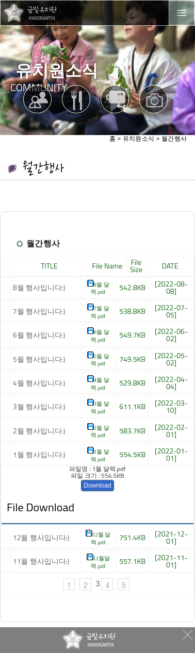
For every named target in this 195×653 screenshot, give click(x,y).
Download (97, 485)
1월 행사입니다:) (39, 454)
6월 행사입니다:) (39, 334)
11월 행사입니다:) (41, 561)
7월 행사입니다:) (39, 311)
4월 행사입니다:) (39, 382)
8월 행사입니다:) (39, 287)
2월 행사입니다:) (39, 430)
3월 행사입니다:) (39, 406)
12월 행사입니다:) (41, 537)
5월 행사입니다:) (39, 359)
